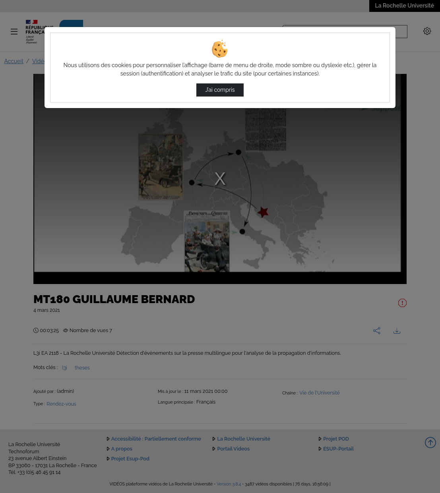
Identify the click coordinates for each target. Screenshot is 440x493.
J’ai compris (220, 90)
